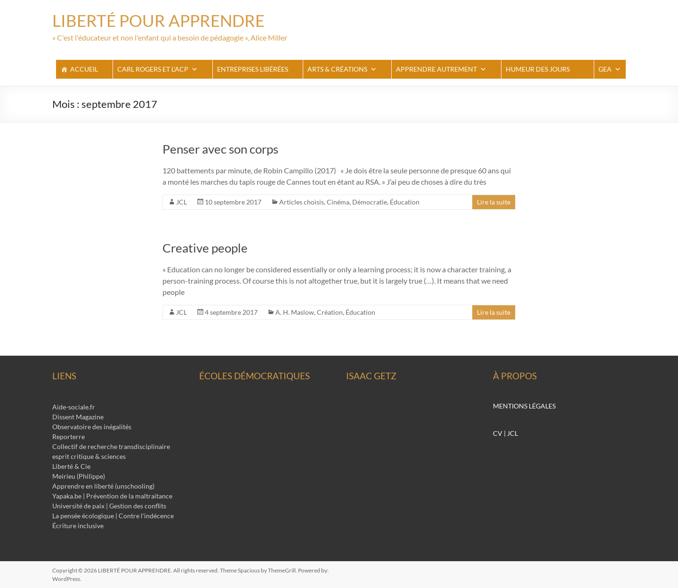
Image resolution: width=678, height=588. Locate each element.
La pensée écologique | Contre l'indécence (113, 516)
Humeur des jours (538, 69)
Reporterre (68, 437)
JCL (181, 202)
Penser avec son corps (220, 148)
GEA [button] (609, 69)
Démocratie (369, 202)
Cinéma (338, 202)
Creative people (205, 247)
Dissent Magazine (78, 417)
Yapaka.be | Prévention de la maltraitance (112, 496)
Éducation (405, 202)
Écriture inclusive (78, 526)
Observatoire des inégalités (91, 427)
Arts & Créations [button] (342, 69)
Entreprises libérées (252, 69)
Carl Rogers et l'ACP (157, 69)
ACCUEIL (84, 69)
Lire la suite (493, 202)
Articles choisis (301, 202)
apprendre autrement (441, 69)
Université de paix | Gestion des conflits (109, 506)
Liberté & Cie (71, 466)
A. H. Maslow (294, 312)
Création (330, 312)
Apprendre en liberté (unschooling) (103, 486)
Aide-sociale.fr (73, 407)
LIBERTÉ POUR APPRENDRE (161, 20)
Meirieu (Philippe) (78, 476)
